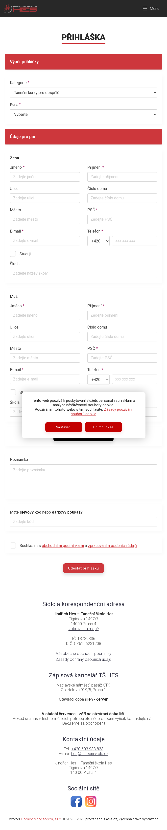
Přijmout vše (103, 427)
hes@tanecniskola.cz (89, 753)
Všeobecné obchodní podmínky (83, 653)
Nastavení (64, 427)
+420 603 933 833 (87, 749)
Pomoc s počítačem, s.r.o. (41, 819)
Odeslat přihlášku (83, 568)
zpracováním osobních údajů (112, 545)
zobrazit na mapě (84, 628)
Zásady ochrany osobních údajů (83, 659)
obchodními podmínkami (63, 545)
